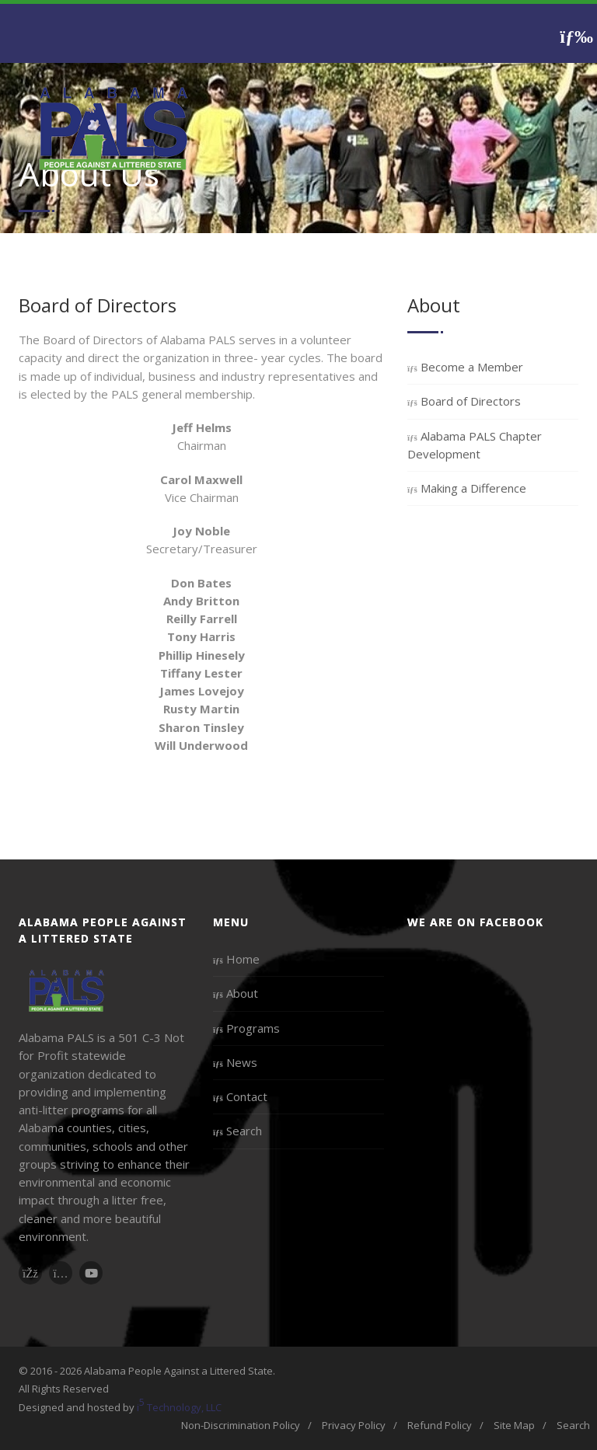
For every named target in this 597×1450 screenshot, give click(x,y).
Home (236, 959)
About (235, 993)
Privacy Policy (354, 1425)
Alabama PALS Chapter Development (474, 445)
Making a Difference (466, 488)
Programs (246, 1028)
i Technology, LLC (179, 1404)
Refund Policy (439, 1425)
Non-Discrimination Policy (240, 1425)
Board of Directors (464, 401)
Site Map (514, 1425)
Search (237, 1130)
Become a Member (465, 367)
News (235, 1062)
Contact (240, 1096)
